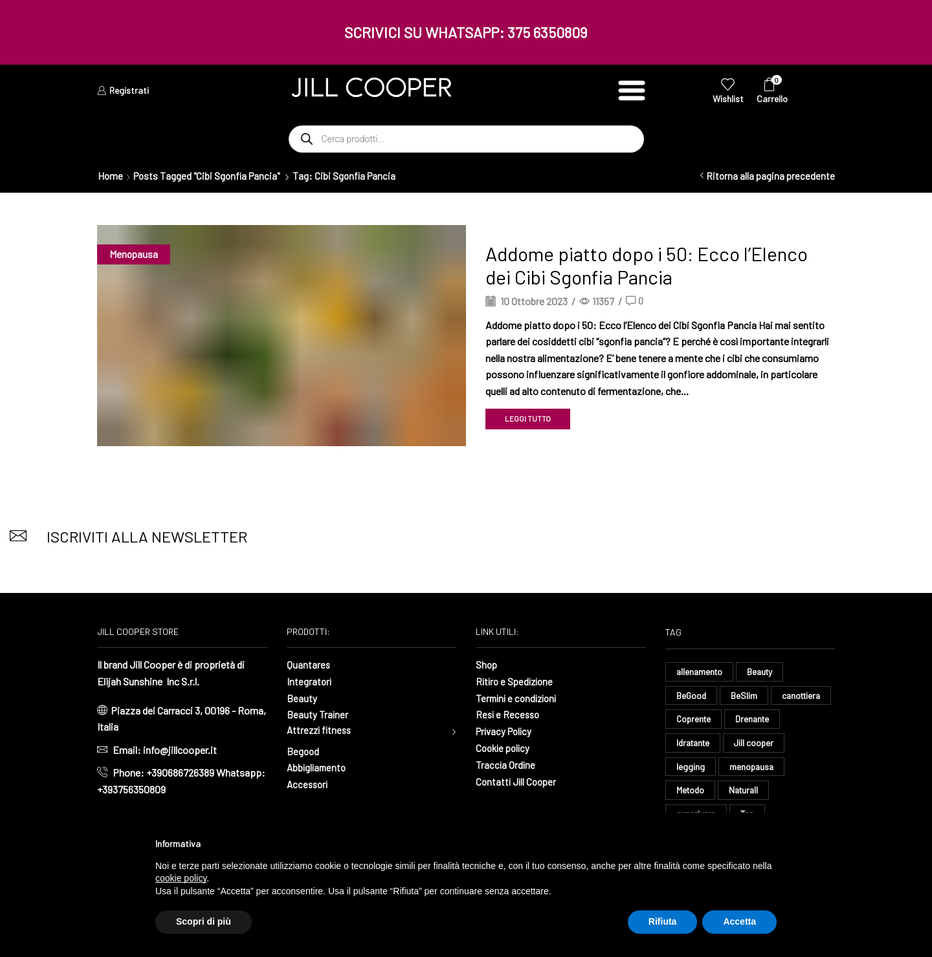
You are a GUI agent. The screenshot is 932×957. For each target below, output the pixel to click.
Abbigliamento (318, 768)
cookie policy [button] (180, 878)
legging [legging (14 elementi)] (756, 768)
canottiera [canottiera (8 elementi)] (697, 720)
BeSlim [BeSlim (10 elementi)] (745, 695)
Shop (487, 664)
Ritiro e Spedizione (517, 681)
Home (110, 176)
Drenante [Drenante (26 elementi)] (694, 743)
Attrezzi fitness (321, 730)
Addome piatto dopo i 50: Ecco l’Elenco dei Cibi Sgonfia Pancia (646, 265)
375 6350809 (547, 32)
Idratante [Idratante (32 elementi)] (755, 743)
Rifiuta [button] (663, 921)
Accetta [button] (739, 921)
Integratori (310, 681)
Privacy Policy (506, 730)
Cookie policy (505, 747)
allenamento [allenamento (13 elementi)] (700, 671)
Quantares (309, 664)
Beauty (302, 697)
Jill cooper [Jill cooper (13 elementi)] (696, 768)
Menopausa (134, 254)
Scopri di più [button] (203, 921)
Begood (303, 751)
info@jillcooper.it (180, 750)
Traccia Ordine (506, 763)
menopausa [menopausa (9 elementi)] (699, 792)
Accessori (309, 784)
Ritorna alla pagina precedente (770, 176)
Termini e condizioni (519, 697)
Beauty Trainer (318, 714)
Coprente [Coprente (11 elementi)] (761, 720)
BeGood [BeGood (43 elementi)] (691, 695)
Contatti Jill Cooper (518, 780)
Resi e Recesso (509, 714)
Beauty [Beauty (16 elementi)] (763, 671)
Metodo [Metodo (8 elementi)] (762, 792)
